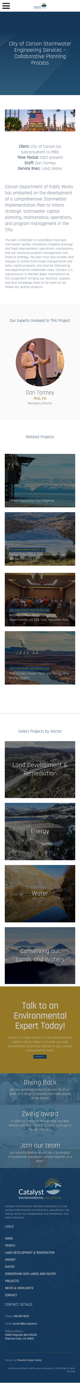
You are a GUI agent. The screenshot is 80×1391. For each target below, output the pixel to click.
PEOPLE (10, 1254)
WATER (9, 1275)
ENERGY (10, 1268)
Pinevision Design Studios (29, 1368)
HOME (9, 1247)
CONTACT (11, 1303)
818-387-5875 (21, 1324)
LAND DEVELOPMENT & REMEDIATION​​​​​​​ (29, 1261)
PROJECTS (12, 1289)
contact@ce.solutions (24, 1332)
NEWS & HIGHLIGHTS (19, 1296)
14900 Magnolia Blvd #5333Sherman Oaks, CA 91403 (21, 1345)
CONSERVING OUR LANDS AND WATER (30, 1282)
